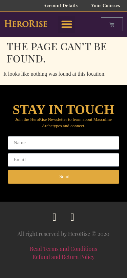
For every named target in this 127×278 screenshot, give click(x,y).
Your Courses (105, 5)
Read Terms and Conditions (63, 248)
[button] (66, 24)
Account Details (61, 5)
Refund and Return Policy (64, 256)
